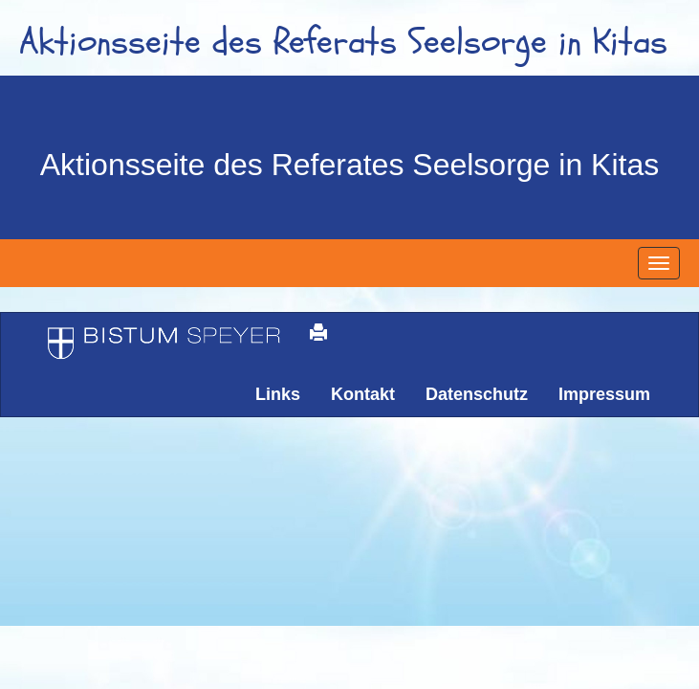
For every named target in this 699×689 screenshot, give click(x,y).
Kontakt (363, 394)
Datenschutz (477, 394)
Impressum (604, 394)
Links (277, 394)
